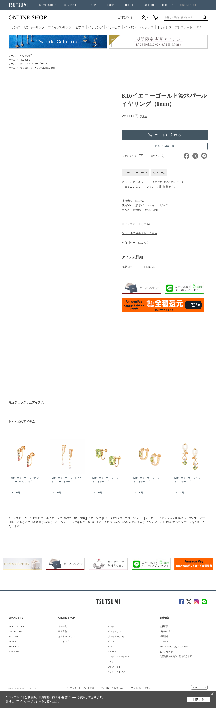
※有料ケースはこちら (135, 242)
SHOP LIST (130, 5)
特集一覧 (62, 626)
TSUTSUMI (18, 5)
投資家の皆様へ (167, 631)
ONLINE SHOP (188, 5)
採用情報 (164, 636)
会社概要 (164, 626)
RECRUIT (167, 5)
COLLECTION (71, 5)
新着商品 (62, 631)
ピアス (80, 27)
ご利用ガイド (125, 17)
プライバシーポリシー (141, 688)
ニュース (164, 641)
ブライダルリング (59, 27)
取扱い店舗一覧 (164, 146)
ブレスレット (183, 27)
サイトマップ (70, 688)
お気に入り (157, 156)
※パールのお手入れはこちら (139, 233)
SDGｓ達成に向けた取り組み (174, 646)
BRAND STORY (47, 5)
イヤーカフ (113, 27)
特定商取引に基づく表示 (112, 688)
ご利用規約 (88, 688)
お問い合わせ (129, 156)
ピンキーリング (34, 27)
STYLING (93, 5)
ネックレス (164, 27)
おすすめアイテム (66, 636)
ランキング (63, 641)
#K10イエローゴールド (135, 172)
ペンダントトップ (116, 672)
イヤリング (95, 27)
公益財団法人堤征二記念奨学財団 (176, 656)
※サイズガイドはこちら (137, 224)
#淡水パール (159, 172)
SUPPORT (149, 5)
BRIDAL (111, 5)
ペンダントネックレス (139, 27)
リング (15, 27)
